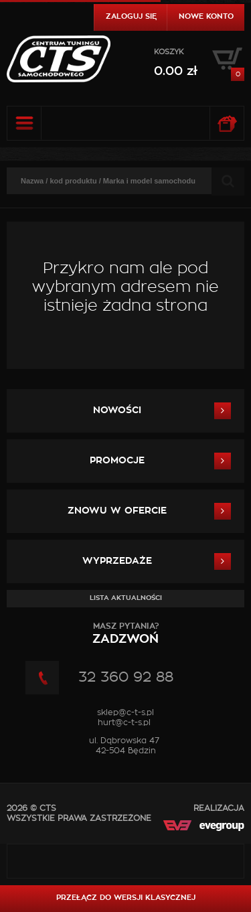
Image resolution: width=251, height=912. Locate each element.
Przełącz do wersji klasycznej (125, 897)
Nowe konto (206, 16)
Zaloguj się (131, 16)
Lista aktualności (126, 598)
